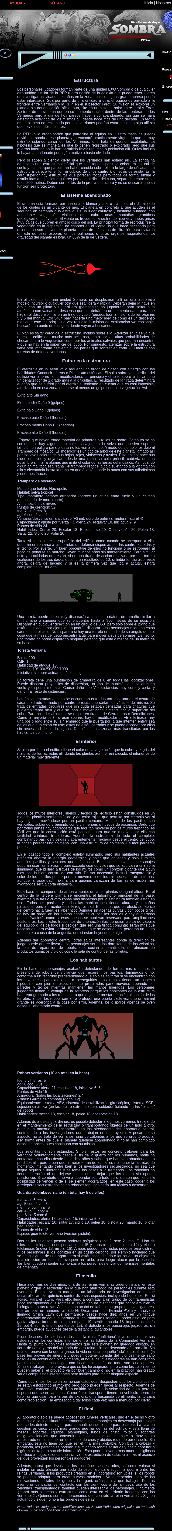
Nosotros (163, 3)
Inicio (148, 3)
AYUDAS (17, 3)
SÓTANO (57, 3)
